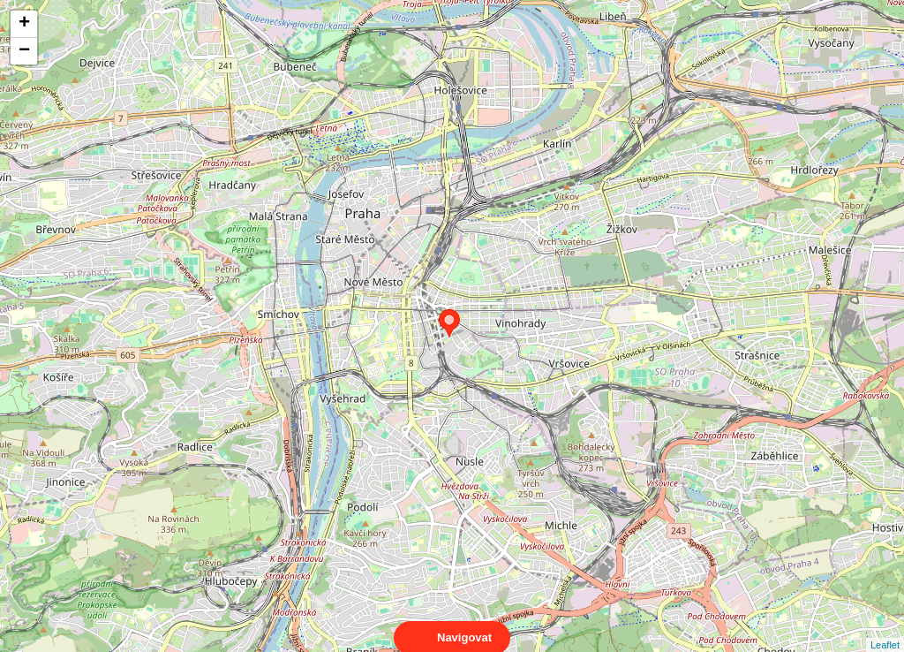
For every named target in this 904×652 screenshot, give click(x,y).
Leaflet (885, 629)
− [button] (24, 51)
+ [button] (24, 24)
